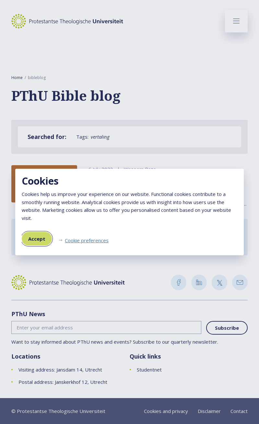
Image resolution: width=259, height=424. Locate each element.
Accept (36, 238)
